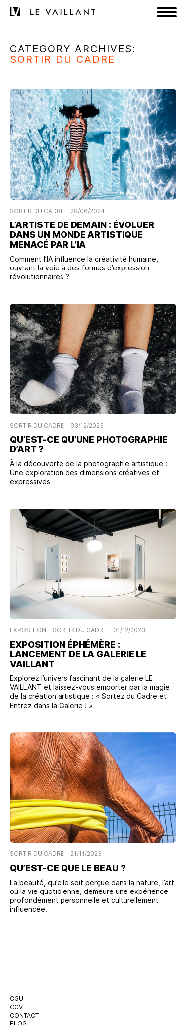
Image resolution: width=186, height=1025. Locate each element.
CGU (16, 998)
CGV (16, 1007)
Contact (24, 1015)
